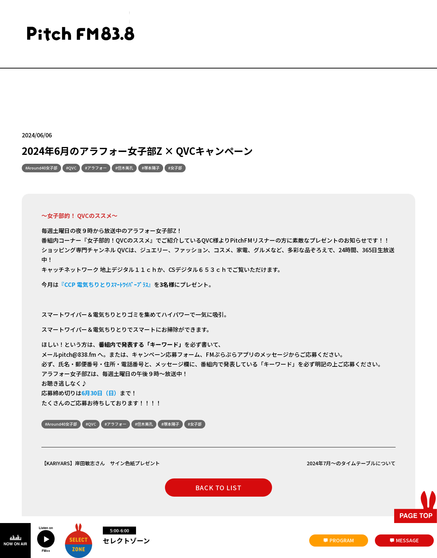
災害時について (37, 498)
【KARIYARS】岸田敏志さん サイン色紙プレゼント (109, 423)
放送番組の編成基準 (195, 498)
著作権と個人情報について (252, 498)
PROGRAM (342, 540)
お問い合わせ (105, 498)
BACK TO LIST (218, 448)
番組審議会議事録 (147, 498)
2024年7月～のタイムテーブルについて (345, 423)
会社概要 (72, 498)
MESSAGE (407, 540)
